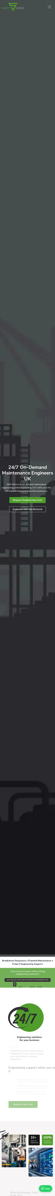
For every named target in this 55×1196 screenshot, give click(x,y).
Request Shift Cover (29, 1104)
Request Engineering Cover (27, 500)
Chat (45, 1188)
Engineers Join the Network (27, 509)
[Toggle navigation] (49, 7)
